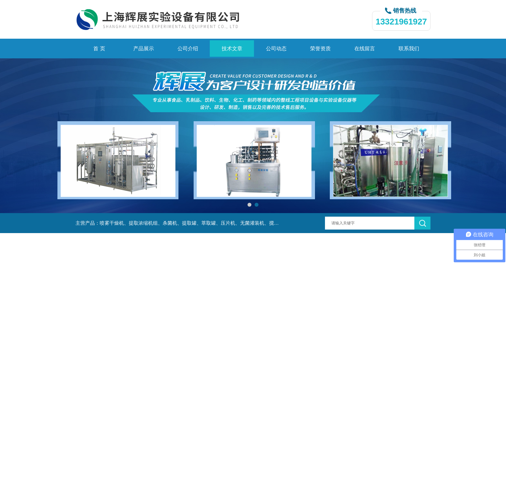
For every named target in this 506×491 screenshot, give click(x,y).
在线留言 (364, 48)
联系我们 (409, 48)
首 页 (99, 48)
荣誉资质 (320, 48)
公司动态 (276, 48)
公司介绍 (187, 48)
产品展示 (143, 48)
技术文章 (232, 48)
